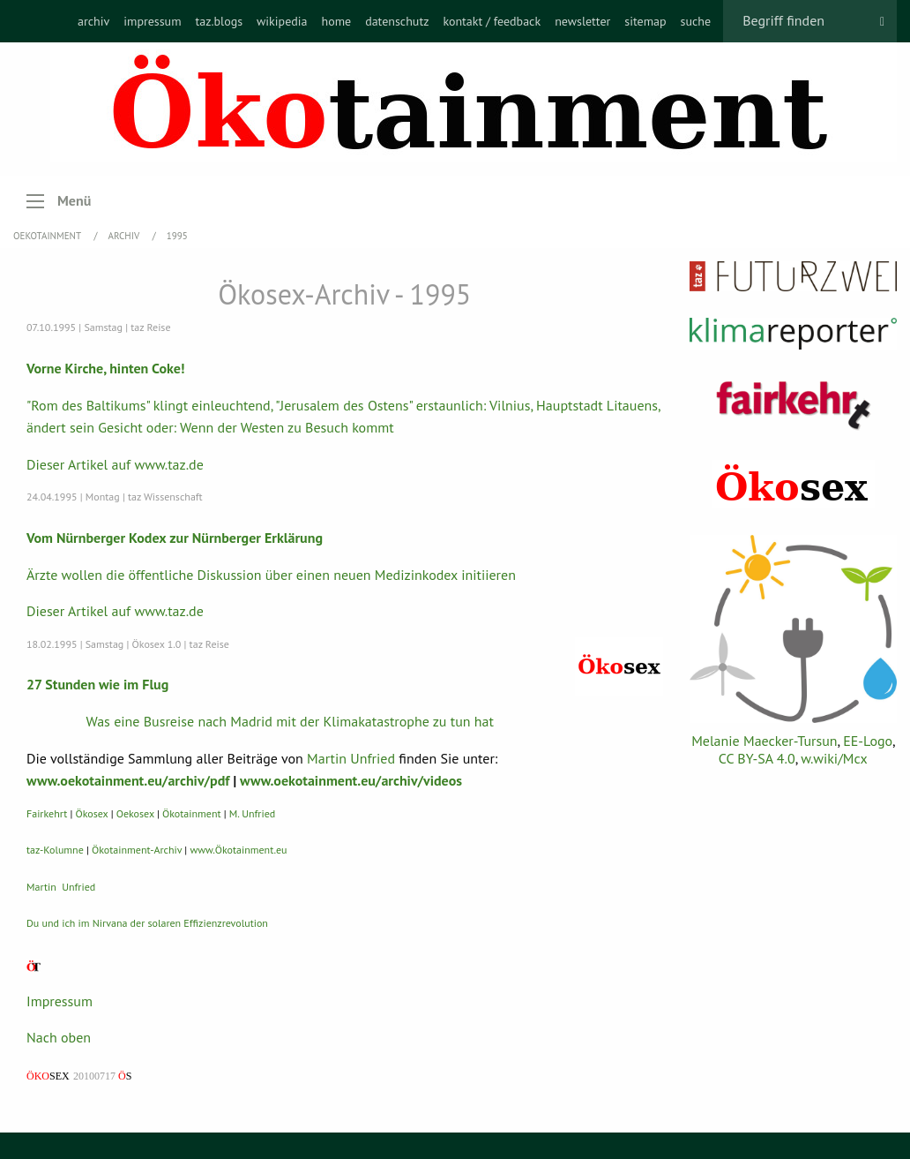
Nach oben (58, 1037)
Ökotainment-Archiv (137, 849)
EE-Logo (867, 740)
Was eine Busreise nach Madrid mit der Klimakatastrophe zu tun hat (290, 721)
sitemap (645, 21)
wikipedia (282, 21)
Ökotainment (191, 813)
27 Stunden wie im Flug (97, 684)
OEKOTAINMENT (48, 236)
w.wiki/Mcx (834, 758)
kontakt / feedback (492, 21)
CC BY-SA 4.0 (757, 758)
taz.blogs (219, 21)
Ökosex (92, 813)
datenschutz (397, 21)
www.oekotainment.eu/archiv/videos (351, 780)
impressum (152, 21)
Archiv (125, 236)
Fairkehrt (46, 813)
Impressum (59, 1001)
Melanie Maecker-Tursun (764, 740)
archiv (93, 21)
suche (696, 21)
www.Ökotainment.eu (238, 849)
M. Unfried (252, 813)
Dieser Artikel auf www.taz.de (115, 464)
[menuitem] (93, 21)
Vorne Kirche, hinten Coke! (105, 368)
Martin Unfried (351, 758)
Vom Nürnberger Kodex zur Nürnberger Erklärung (174, 537)
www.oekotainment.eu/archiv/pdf (127, 780)
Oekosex (135, 813)
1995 (177, 236)
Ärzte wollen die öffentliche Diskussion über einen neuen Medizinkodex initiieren (271, 574)
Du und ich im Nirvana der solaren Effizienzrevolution (147, 922)
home (336, 21)
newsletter (582, 21)
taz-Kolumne (55, 849)
